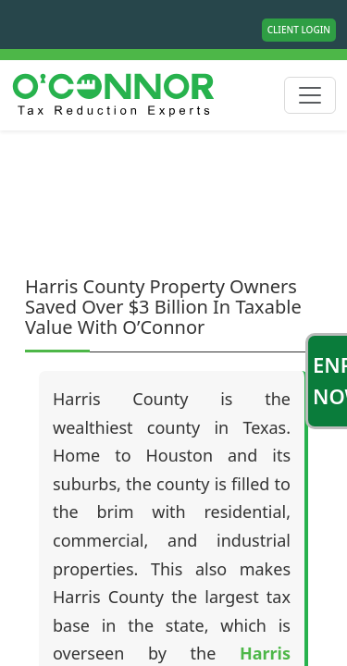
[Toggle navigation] (310, 95)
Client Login (298, 29)
